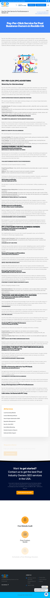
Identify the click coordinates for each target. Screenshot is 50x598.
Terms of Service (42, 579)
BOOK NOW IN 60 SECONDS (25, 492)
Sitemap (41, 581)
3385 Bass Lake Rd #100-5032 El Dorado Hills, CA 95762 (13, 1)
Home (47, 10)
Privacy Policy (42, 577)
